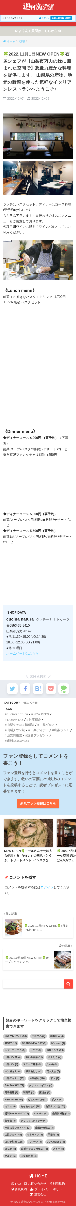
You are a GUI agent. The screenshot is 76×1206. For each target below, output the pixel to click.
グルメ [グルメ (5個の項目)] (10, 1156)
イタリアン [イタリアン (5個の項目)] (35, 1134)
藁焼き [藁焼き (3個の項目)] (44, 1092)
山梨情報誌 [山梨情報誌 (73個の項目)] (61, 1113)
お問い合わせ (35, 1183)
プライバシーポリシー (47, 1189)
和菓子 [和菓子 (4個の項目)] (28, 1092)
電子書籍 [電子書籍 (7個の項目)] (11, 1092)
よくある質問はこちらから (38, 31)
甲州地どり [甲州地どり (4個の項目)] (33, 1071)
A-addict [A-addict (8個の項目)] (40, 1113)
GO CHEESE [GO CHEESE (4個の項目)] (56, 1141)
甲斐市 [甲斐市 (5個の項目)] (53, 1134)
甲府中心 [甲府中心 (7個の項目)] (38, 1036)
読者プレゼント (38, 735)
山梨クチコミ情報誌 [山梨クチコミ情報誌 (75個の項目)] (34, 1148)
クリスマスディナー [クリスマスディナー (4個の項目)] (33, 1120)
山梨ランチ (61, 730)
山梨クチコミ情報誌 (20, 725)
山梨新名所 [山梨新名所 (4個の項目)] (28, 1156)
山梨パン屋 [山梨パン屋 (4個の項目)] (12, 1057)
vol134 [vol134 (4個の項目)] (10, 1148)
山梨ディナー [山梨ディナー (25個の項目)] (14, 1078)
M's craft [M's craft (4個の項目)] (58, 1043)
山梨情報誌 (14, 735)
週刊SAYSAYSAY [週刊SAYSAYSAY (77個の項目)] (17, 1113)
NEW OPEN (30, 702)
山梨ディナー (39, 730)
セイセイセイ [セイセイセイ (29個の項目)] (30, 1106)
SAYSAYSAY (15, 719)
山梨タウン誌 (16, 730)
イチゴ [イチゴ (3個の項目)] (35, 1050)
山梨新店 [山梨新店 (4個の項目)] (57, 1036)
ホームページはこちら (22, 653)
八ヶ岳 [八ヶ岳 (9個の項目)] (51, 1064)
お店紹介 (35, 719)
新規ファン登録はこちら (38, 803)
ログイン (44, 18)
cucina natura (17, 714)
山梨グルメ (47, 725)
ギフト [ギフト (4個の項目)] (56, 1099)
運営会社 (38, 1194)
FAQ (16, 1183)
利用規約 (57, 1183)
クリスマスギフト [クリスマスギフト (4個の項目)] (40, 1085)
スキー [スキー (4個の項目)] (58, 1148)
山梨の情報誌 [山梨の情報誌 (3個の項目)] (44, 1127)
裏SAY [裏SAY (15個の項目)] (11, 1043)
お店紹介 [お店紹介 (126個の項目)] (37, 1078)
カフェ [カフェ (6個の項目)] (10, 1106)
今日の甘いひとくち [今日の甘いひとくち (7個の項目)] (17, 1127)
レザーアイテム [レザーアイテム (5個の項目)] (15, 1050)
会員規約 (19, 1189)
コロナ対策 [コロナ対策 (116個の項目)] (14, 1141)
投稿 (22, 41)
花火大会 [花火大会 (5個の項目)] (53, 1071)
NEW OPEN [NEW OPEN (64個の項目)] (14, 1099)
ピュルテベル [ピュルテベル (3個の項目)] (37, 1099)
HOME (38, 1175)
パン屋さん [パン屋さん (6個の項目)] (12, 1071)
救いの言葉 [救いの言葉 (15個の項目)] (34, 1057)
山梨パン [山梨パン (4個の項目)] (11, 1064)
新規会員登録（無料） (62, 18)
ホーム (11, 41)
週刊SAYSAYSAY (18, 741)
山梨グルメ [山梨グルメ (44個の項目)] (13, 1134)
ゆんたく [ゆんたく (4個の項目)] (54, 1057)
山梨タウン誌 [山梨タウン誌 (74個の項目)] (55, 1106)
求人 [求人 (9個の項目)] (54, 1078)
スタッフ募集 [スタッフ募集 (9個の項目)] (32, 1064)
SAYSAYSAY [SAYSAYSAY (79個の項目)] (14, 1085)
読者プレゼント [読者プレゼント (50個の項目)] (16, 1036)
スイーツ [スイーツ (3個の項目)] (35, 1141)
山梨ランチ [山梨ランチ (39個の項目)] (55, 1050)
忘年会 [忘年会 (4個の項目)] (10, 1120)
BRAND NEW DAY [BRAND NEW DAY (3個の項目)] (34, 1043)
